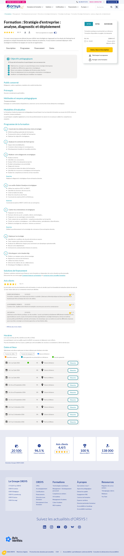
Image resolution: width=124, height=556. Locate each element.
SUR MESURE (108, 24)
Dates (51, 48)
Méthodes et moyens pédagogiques (20, 98)
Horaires (8, 335)
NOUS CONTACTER (96, 2)
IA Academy (56, 496)
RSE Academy (57, 505)
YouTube (104, 496)
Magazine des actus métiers (108, 487)
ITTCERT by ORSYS (15, 486)
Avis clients (9, 281)
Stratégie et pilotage (64, 14)
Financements (40, 494)
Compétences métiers (59, 493)
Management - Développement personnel (24, 14)
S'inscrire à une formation (40, 498)
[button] (4, 552)
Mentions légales (22, 552)
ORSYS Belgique (14, 491)
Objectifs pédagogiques (21, 59)
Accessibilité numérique (84, 509)
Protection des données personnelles (42, 552)
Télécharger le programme (98, 55)
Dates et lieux (10, 347)
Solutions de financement (15, 271)
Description (11, 48)
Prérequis (8, 90)
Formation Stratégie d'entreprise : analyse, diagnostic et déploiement (90, 14)
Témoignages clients (108, 491)
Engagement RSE (82, 494)
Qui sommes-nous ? (83, 486)
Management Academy (60, 499)
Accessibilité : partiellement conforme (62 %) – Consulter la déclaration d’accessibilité (91, 552)
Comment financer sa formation (31, 275)
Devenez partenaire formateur (86, 503)
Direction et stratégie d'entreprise (47, 14)
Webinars (104, 493)
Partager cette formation (98, 60)
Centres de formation (83, 497)
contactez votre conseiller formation (54, 275)
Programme (25, 48)
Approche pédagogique (84, 488)
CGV (57, 552)
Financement (39, 48)
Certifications (40, 491)
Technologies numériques (60, 486)
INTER (89, 24)
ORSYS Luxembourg (15, 494)
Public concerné (11, 82)
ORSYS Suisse (13, 497)
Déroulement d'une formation (42, 503)
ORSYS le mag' (13, 500)
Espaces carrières (82, 500)
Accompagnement (41, 488)
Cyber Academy (57, 502)
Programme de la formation (16, 124)
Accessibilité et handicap (84, 506)
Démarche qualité (82, 491)
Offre (37, 486)
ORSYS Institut (13, 488)
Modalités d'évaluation (14, 110)
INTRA (97, 24)
